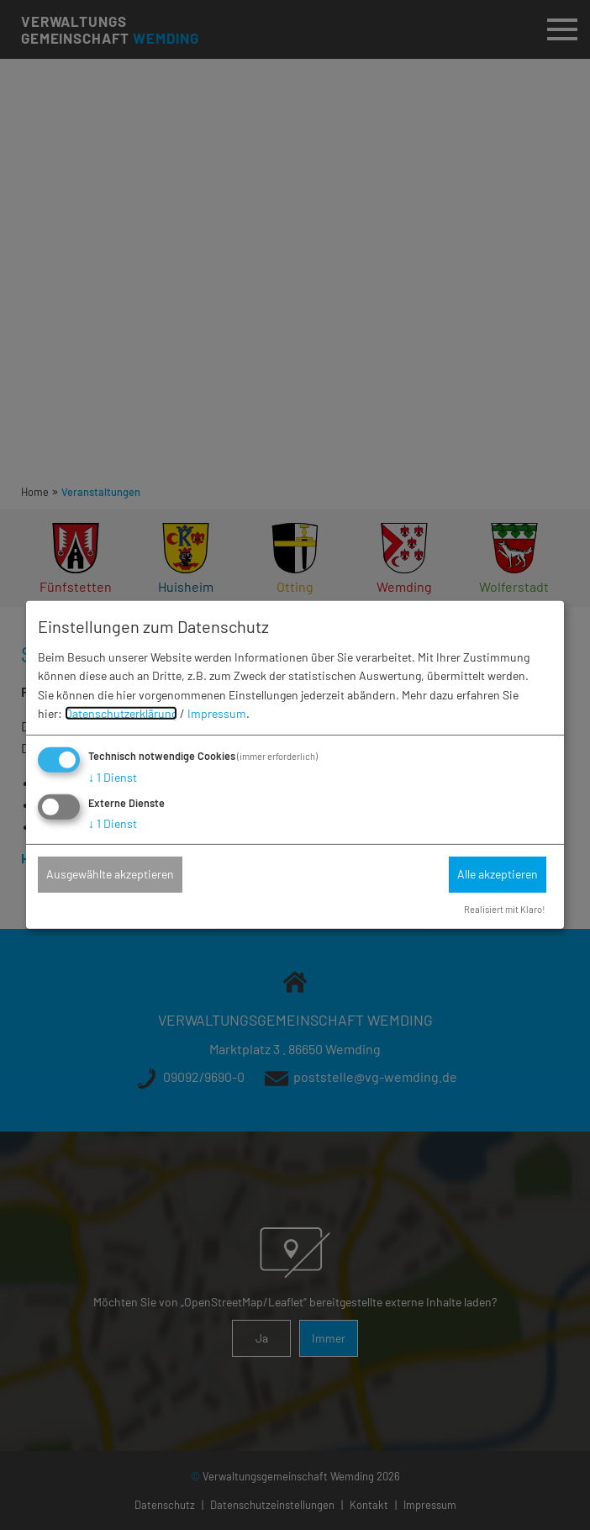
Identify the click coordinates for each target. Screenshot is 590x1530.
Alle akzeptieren (497, 874)
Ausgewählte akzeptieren (110, 874)
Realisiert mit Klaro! (504, 909)
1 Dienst (112, 777)
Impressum (216, 713)
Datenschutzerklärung (121, 713)
